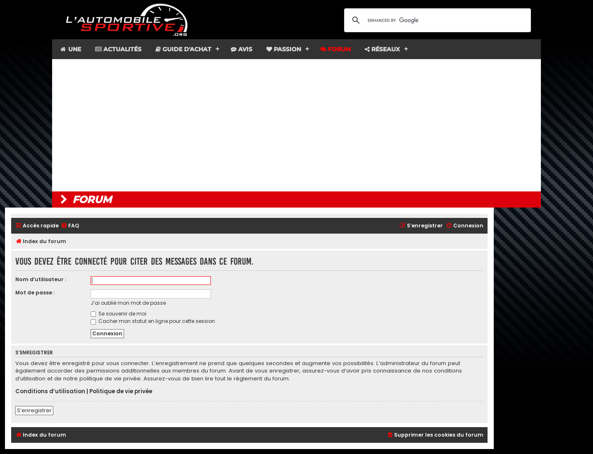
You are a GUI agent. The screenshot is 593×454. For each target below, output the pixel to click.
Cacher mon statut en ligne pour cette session (153, 321)
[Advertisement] (296, 125)
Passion (283, 49)
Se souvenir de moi (118, 313)
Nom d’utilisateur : (40, 279)
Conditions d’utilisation (50, 391)
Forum (335, 49)
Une (70, 49)
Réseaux (382, 49)
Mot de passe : (35, 292)
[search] (436, 20)
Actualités (118, 49)
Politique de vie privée (120, 391)
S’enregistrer (34, 410)
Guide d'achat (183, 49)
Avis (241, 49)
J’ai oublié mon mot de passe (128, 303)
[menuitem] (70, 226)
